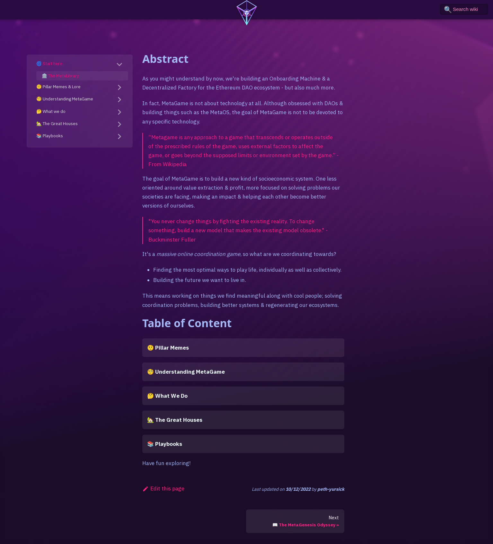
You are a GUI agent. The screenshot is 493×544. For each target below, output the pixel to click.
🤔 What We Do (167, 395)
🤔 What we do (51, 111)
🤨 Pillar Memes (168, 347)
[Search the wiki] (464, 9)
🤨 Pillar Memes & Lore (58, 86)
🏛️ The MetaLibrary (60, 76)
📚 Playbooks (49, 136)
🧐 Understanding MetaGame (64, 99)
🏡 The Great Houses (57, 123)
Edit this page (163, 488)
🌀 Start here (49, 63)
